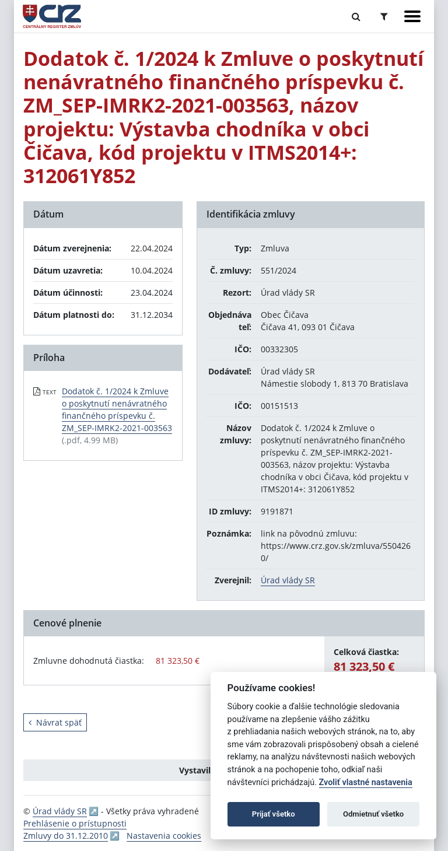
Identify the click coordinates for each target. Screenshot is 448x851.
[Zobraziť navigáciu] (412, 16)
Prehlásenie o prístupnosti (75, 823)
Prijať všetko (273, 814)
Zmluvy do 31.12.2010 (65, 835)
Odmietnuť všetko (373, 814)
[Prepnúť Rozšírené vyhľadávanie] (384, 16)
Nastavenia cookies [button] (164, 835)
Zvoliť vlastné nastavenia (365, 782)
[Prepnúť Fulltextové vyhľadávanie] (356, 16)
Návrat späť (55, 722)
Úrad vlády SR (288, 580)
